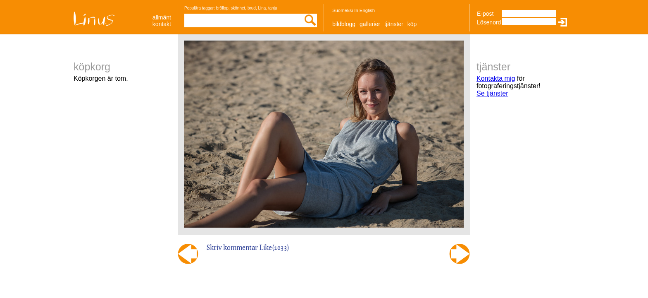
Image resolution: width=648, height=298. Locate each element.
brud (252, 8)
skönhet (238, 8)
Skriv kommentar (232, 247)
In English (364, 10)
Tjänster (393, 24)
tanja (272, 8)
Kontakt (161, 24)
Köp (412, 24)
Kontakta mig (495, 78)
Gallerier (370, 24)
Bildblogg (343, 24)
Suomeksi (342, 10)
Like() (274, 247)
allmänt (161, 17)
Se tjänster (492, 93)
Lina (262, 8)
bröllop (222, 8)
